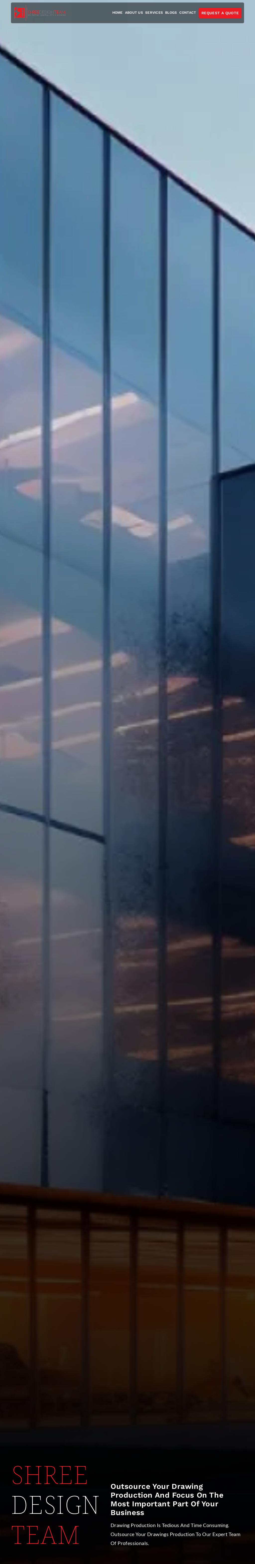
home (117, 12)
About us (134, 12)
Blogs (171, 12)
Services (154, 12)
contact (187, 12)
